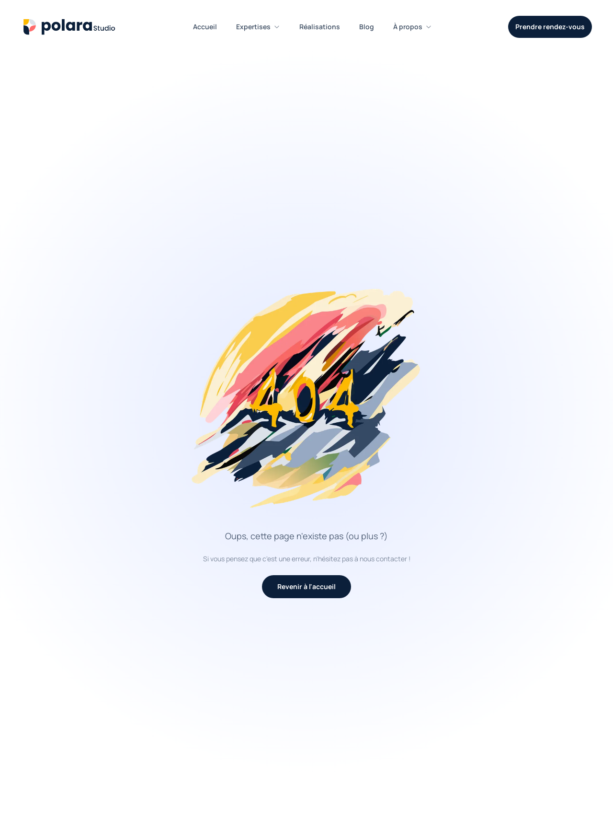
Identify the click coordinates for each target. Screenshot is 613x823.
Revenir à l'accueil (306, 586)
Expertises (258, 26)
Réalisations (319, 26)
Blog (366, 26)
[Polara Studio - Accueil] (68, 26)
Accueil (205, 26)
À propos (412, 26)
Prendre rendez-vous (550, 26)
